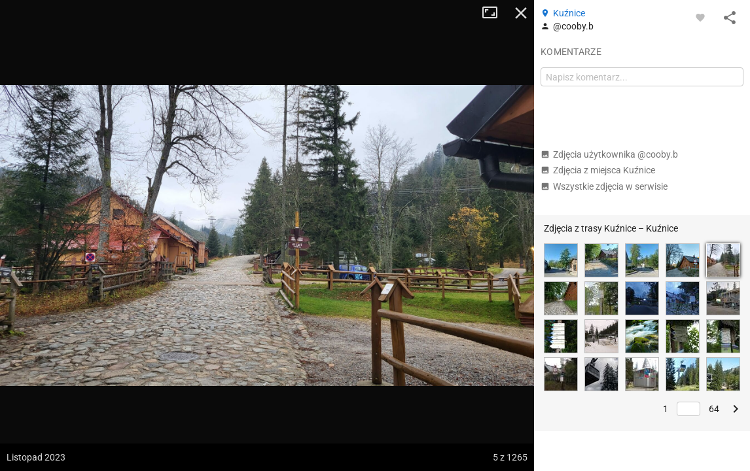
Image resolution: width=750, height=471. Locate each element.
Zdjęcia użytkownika (609, 154)
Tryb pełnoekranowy (495, 13)
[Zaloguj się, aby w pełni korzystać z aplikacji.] (700, 17)
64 (714, 409)
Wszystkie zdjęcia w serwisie (604, 186)
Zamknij (521, 13)
